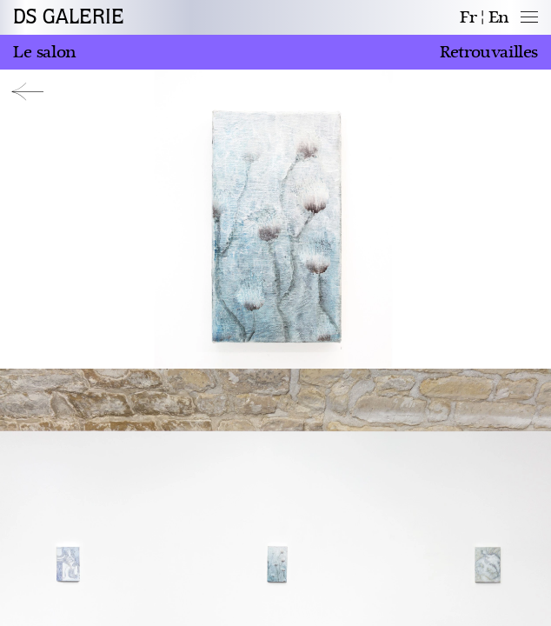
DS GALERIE (68, 17)
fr (468, 17)
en (498, 17)
